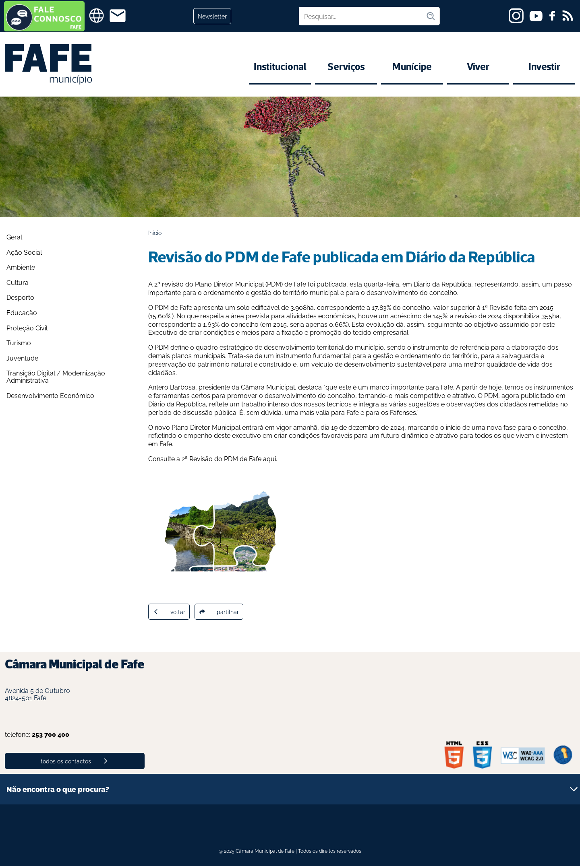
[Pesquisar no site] (362, 16)
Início (155, 232)
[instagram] (516, 16)
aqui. (271, 458)
